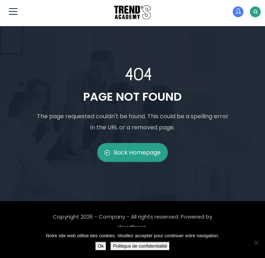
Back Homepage (132, 152)
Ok (101, 246)
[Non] (256, 242)
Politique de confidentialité (140, 246)
